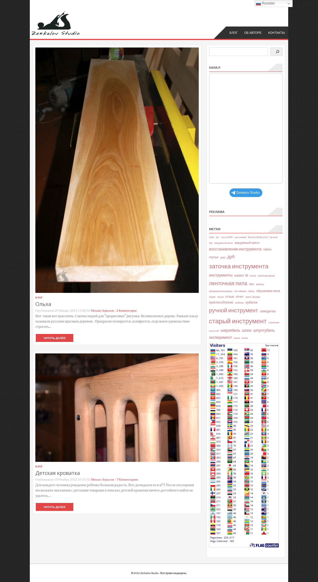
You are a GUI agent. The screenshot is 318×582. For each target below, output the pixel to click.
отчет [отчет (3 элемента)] (240, 296)
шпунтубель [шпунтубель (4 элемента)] (264, 330)
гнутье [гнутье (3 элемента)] (213, 257)
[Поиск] (276, 51)
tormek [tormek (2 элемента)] (274, 237)
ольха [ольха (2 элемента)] (220, 296)
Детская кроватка (57, 472)
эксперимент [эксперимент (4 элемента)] (220, 337)
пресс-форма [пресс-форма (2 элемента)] (252, 296)
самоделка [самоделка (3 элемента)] (268, 311)
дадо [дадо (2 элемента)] (222, 257)
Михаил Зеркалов (102, 310)
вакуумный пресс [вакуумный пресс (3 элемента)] (247, 242)
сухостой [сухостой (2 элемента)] (214, 330)
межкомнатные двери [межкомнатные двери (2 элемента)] (221, 291)
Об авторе (252, 32)
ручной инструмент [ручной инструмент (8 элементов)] (233, 310)
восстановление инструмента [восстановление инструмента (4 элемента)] (235, 248)
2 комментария (126, 310)
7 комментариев (127, 479)
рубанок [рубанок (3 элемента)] (251, 302)
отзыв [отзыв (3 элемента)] (229, 296)
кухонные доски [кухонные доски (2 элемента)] (266, 275)
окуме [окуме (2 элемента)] (212, 296)
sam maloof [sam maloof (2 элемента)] (240, 237)
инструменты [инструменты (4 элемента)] (221, 275)
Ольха (43, 303)
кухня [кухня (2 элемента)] (253, 275)
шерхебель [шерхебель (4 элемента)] (230, 330)
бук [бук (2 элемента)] (211, 242)
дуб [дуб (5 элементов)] (231, 256)
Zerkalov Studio (245, 192)
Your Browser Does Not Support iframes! (246, 128)
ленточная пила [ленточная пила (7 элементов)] (228, 283)
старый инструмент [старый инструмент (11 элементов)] (238, 321)
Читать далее (55, 338)
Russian (265, 3)
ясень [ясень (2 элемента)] (245, 337)
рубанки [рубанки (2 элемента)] (239, 302)
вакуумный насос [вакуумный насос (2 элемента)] (223, 242)
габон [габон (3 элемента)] (267, 249)
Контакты (276, 32)
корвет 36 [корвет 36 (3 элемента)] (241, 275)
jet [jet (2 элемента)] (217, 237)
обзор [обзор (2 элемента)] (251, 291)
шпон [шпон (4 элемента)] (247, 330)
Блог (233, 32)
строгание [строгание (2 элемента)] (274, 322)
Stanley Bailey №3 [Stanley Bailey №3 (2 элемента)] (258, 237)
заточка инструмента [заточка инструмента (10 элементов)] (239, 266)
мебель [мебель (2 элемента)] (260, 284)
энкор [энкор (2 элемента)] (237, 337)
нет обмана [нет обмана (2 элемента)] (240, 291)
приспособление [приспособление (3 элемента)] (221, 302)
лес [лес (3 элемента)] (251, 284)
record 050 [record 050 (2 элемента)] (227, 237)
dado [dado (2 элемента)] (211, 237)
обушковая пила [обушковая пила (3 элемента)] (268, 291)
